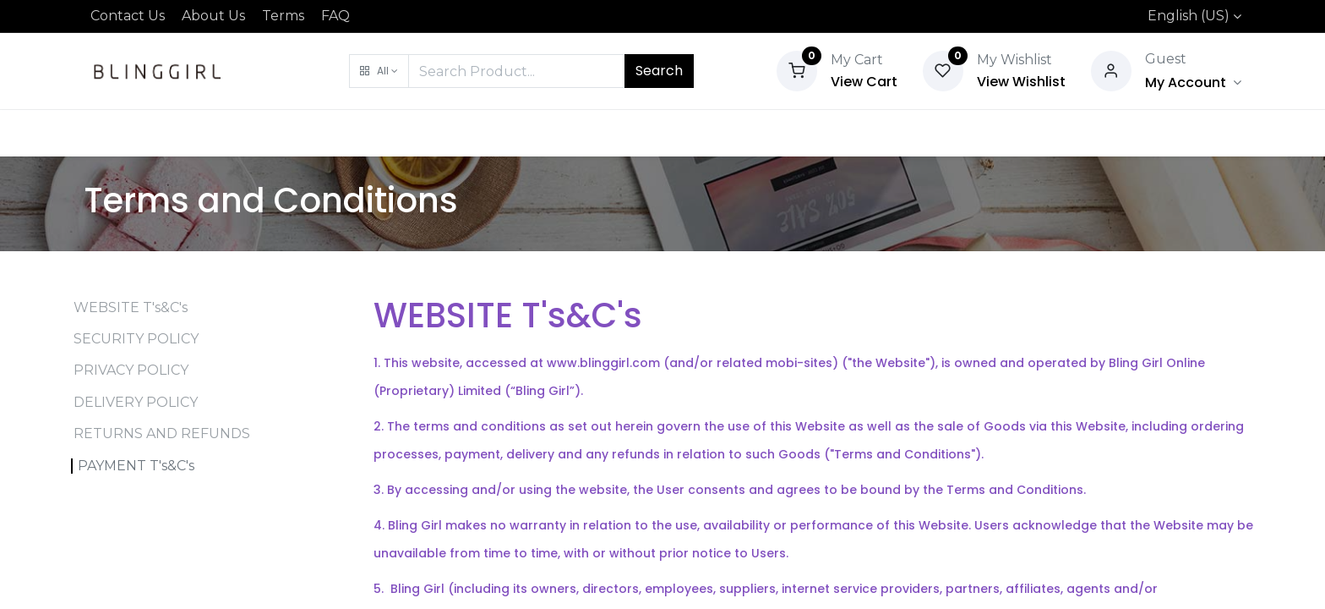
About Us (213, 16)
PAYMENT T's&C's (136, 466)
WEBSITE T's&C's (131, 307)
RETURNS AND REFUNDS (162, 433)
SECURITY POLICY (136, 339)
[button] (379, 71)
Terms (283, 16)
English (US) (1189, 16)
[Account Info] (1193, 82)
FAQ (335, 16)
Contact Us (127, 16)
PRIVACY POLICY (131, 370)
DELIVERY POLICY (136, 402)
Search (659, 70)
